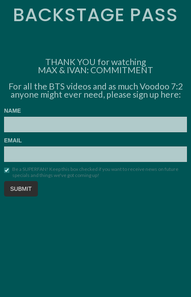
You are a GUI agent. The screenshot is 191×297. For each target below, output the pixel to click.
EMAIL (13, 140)
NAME (12, 110)
